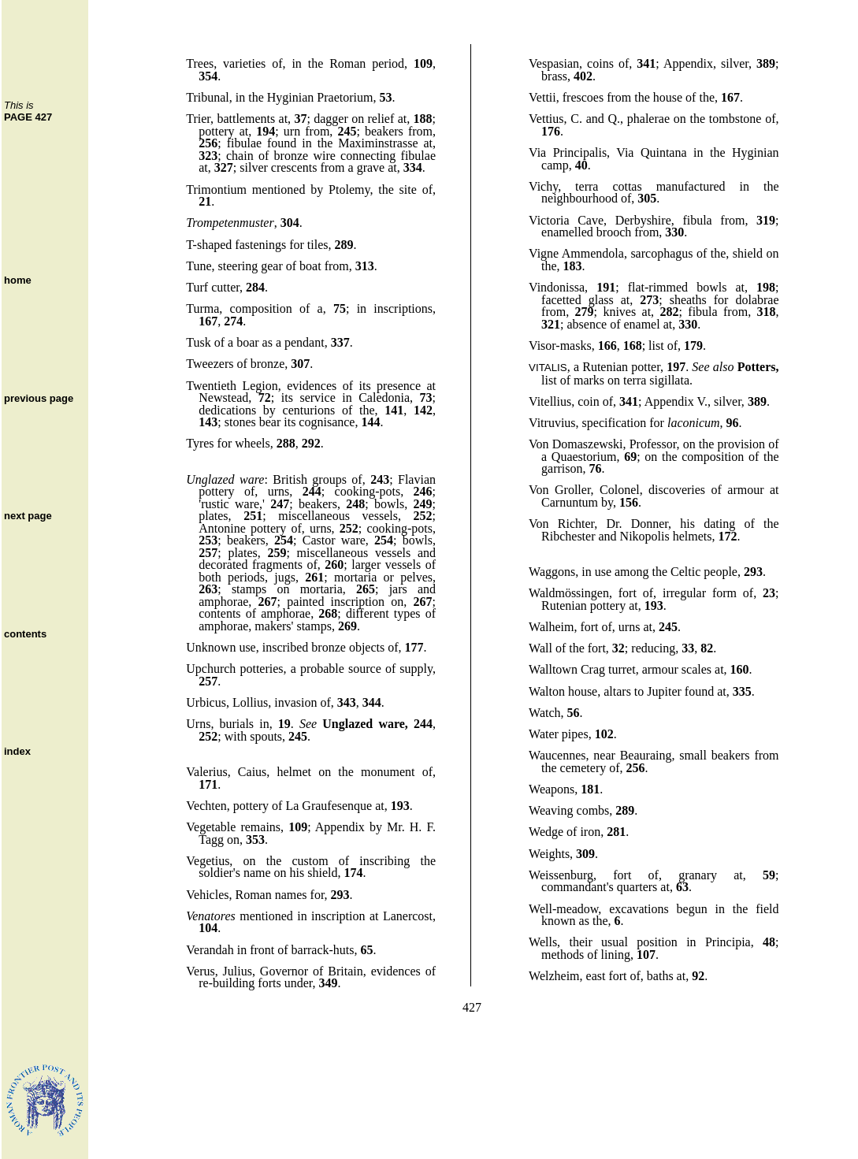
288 (286, 443)
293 (340, 894)
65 (367, 950)
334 (412, 167)
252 (423, 515)
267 (267, 601)
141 (393, 410)
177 (414, 647)
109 (423, 63)
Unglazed (210, 479)
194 (265, 131)
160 (739, 669)
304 (289, 222)
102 (604, 734)
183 (572, 266)
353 (255, 839)
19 (284, 723)
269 (347, 626)
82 (706, 648)
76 (595, 468)
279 (584, 311)
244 (312, 491)
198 (765, 287)
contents (25, 634)
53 (385, 97)
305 (646, 198)
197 (676, 366)
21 (205, 201)
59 (769, 875)
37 (300, 118)
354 (208, 76)
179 (693, 345)
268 (327, 613)
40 (581, 165)
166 (607, 345)
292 (311, 443)
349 (327, 983)
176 (550, 131)
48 (769, 942)
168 (632, 345)
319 (765, 220)
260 (334, 564)
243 (379, 479)
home (18, 280)
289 (344, 244)
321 (550, 324)
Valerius (206, 771)
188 (423, 118)
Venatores (211, 916)
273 (649, 299)
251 (252, 515)
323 (208, 155)
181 (590, 789)
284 (255, 287)
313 (364, 266)
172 (727, 536)
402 (583, 76)
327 (223, 167)
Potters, (758, 366)
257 (208, 552)
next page (28, 516)
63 (682, 886)
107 (646, 954)
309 (585, 853)
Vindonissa (557, 287)
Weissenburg (561, 875)
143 (208, 422)
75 (339, 308)
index (17, 751)
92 (698, 976)
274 (233, 321)
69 (630, 456)
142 (423, 410)
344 (371, 702)
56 (573, 712)
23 (769, 593)
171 (208, 784)
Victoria (549, 220)
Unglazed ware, (365, 723)
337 (340, 342)
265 (365, 589)
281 (616, 831)
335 (742, 691)
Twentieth (211, 385)
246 (423, 491)
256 (208, 143)
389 (765, 63)
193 (400, 805)
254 (283, 540)
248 (355, 504)
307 (300, 363)
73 (426, 397)
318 (766, 311)
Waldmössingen (569, 593)
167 (208, 321)
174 (353, 872)
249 (423, 504)
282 (669, 311)
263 (208, 589)
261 (314, 577)
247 (279, 504)
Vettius (546, 118)
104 (208, 927)
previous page (38, 398)
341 (646, 63)
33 (688, 648)
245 (346, 131)
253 (208, 540)
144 (370, 422)
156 (628, 502)
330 (674, 232)
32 (618, 648)
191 (605, 287)
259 (276, 552)
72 (264, 397)
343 (346, 702)
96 (732, 422)
